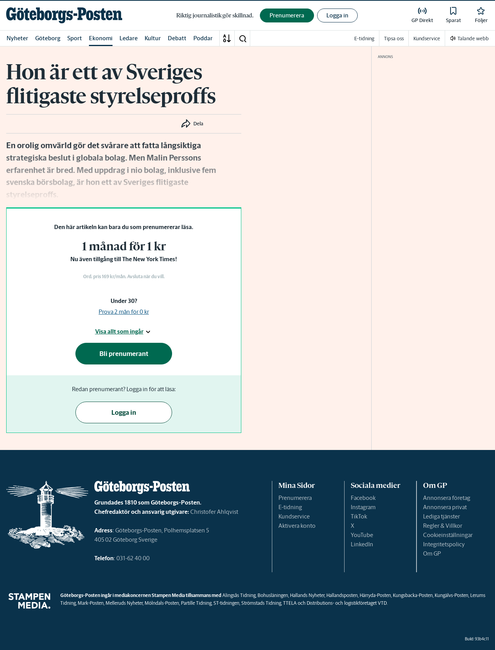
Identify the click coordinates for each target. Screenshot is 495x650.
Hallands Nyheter (307, 595)
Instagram (363, 507)
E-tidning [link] (364, 38)
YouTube (362, 535)
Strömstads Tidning (261, 603)
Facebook (363, 497)
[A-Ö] (227, 38)
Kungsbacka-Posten (413, 595)
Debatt (177, 38)
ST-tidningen (226, 603)
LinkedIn (362, 544)
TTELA (290, 603)
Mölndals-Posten (162, 603)
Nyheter (17, 38)
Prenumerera (295, 497)
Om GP (432, 553)
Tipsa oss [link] (394, 38)
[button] (242, 38)
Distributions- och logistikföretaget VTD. (347, 603)
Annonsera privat (445, 507)
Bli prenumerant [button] (123, 353)
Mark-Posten (91, 603)
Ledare (128, 38)
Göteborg (47, 38)
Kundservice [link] (426, 38)
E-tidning (290, 507)
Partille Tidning (196, 603)
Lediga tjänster (441, 516)
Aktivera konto (297, 525)
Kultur (153, 38)
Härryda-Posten (375, 595)
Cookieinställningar (448, 535)
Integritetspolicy (444, 544)
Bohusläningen (273, 595)
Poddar (203, 38)
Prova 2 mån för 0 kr (124, 311)
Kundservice (294, 516)
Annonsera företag (446, 497)
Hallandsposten (342, 595)
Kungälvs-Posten (451, 595)
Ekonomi (101, 38)
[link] (64, 15)
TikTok (359, 516)
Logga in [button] (337, 15)
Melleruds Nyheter (124, 603)
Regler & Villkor (442, 525)
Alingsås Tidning (239, 595)
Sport (74, 38)
